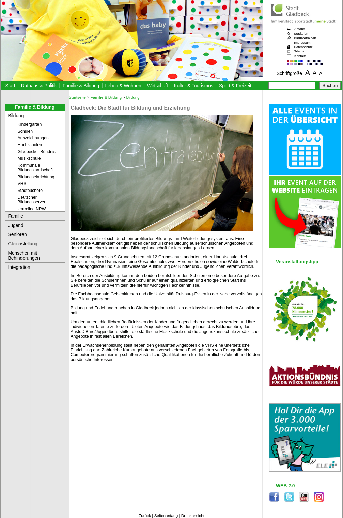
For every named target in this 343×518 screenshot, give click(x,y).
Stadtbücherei (31, 190)
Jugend (16, 225)
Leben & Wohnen (123, 85)
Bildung (16, 115)
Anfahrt (299, 29)
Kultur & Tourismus (193, 85)
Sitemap (300, 51)
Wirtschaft (157, 85)
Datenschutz (303, 47)
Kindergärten (30, 124)
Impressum (302, 42)
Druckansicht (192, 515)
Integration (19, 267)
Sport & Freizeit (235, 85)
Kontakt (300, 56)
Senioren (17, 234)
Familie (15, 216)
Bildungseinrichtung (36, 176)
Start (10, 85)
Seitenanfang (166, 515)
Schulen (25, 131)
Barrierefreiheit (305, 38)
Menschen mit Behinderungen (24, 255)
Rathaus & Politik (39, 85)
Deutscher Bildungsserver (32, 199)
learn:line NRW (32, 209)
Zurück (145, 515)
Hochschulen (30, 144)
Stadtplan (301, 33)
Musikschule (29, 158)
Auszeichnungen (33, 138)
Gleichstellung (22, 243)
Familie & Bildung (81, 85)
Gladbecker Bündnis (37, 151)
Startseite (77, 97)
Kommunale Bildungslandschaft (35, 167)
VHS (22, 183)
